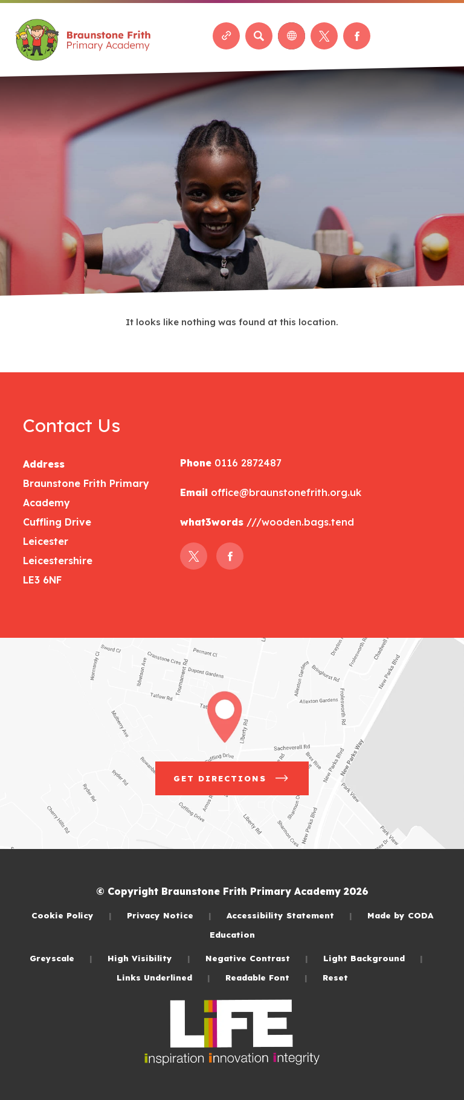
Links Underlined (163, 977)
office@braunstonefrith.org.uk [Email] (284, 492)
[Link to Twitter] (324, 35)
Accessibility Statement (289, 915)
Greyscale (61, 958)
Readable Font (266, 977)
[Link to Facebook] (356, 35)
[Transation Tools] (291, 35)
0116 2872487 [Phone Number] (246, 463)
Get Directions (232, 778)
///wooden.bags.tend (298, 522)
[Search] (258, 35)
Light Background (373, 958)
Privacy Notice (169, 915)
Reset (335, 977)
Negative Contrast (256, 958)
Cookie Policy (71, 915)
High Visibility (149, 958)
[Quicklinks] (226, 35)
